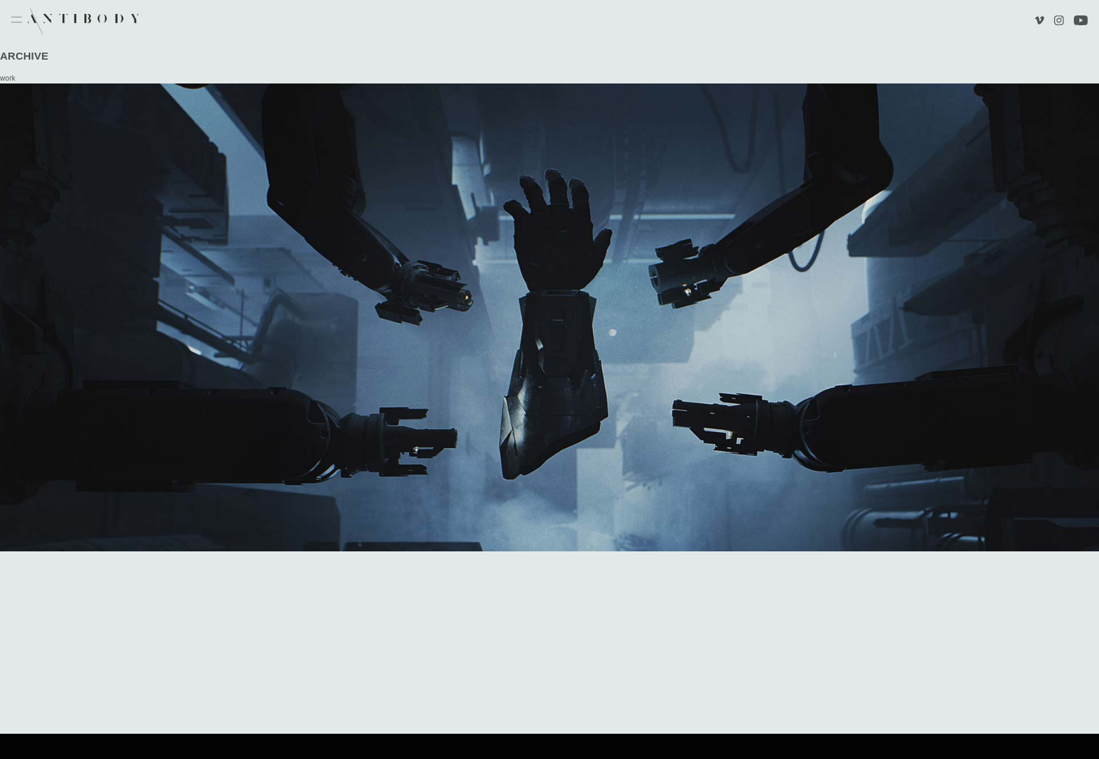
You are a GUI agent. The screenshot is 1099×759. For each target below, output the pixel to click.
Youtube (1081, 22)
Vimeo (1041, 22)
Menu (16, 20)
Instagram (1058, 22)
